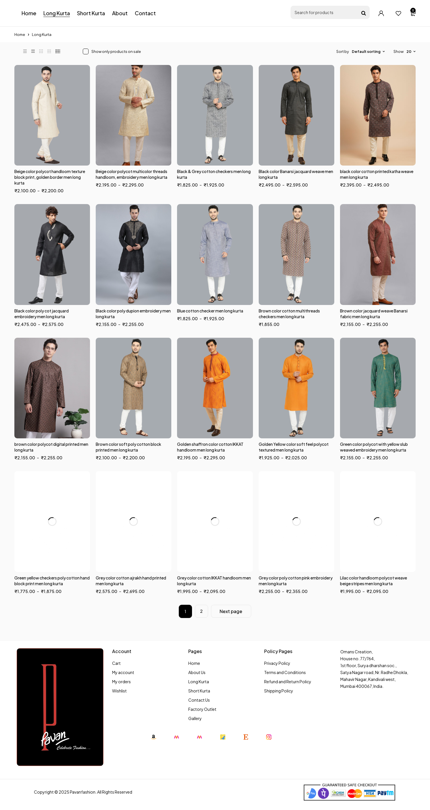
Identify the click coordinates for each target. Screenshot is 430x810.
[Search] (363, 13)
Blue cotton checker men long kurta (210, 310)
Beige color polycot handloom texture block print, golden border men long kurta (49, 177)
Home (19, 34)
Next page (231, 611)
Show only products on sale (116, 51)
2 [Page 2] (201, 611)
